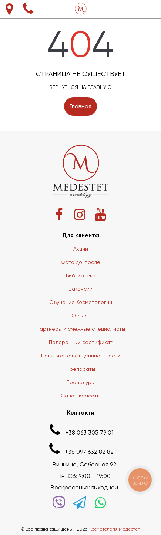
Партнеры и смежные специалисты (80, 329)
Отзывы (80, 315)
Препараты (80, 369)
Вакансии (80, 289)
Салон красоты (80, 396)
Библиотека (80, 275)
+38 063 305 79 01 (80, 430)
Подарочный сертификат (81, 342)
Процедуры (80, 382)
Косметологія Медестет (115, 529)
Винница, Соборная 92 (84, 464)
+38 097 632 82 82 (81, 449)
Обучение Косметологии (80, 302)
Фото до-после (80, 262)
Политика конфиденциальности (80, 356)
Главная (80, 106)
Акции (80, 249)
